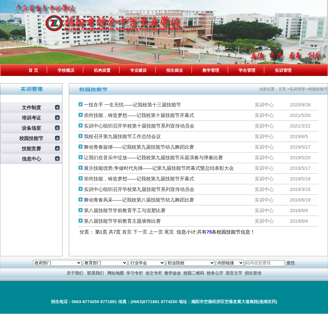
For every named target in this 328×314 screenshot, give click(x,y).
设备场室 (31, 128)
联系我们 (95, 273)
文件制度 (31, 107)
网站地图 (115, 273)
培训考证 (31, 117)
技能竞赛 (31, 148)
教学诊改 (172, 273)
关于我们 (75, 273)
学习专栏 (134, 273)
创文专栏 (153, 273)
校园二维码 (193, 273)
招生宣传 (253, 273)
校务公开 (215, 273)
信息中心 (31, 158)
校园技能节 (31, 138)
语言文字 (234, 273)
